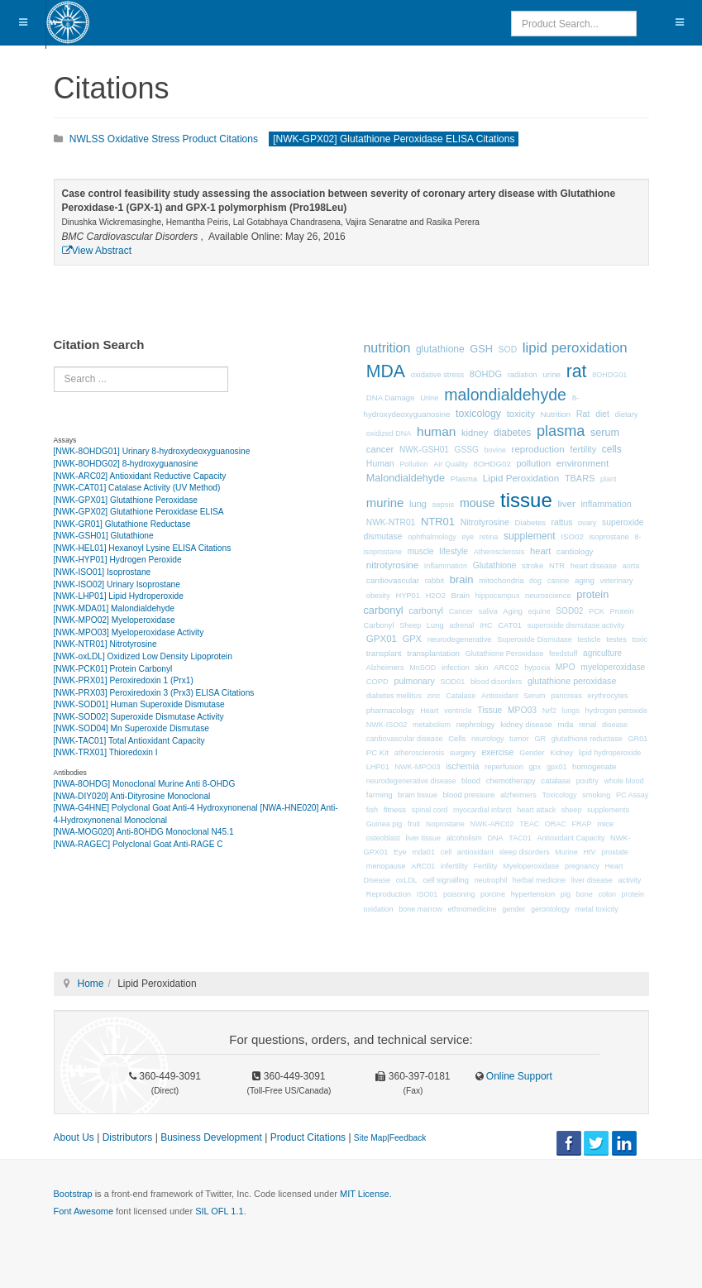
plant (608, 479)
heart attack (536, 810)
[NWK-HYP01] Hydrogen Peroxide (118, 559)
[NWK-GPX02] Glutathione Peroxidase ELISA (139, 511)
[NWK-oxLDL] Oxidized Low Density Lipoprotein (143, 656)
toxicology (478, 413)
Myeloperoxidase (531, 866)
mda (566, 724)
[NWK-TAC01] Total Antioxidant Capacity (129, 740)
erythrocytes (607, 696)
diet (602, 414)
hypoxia (537, 667)
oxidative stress (437, 375)
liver (566, 503)
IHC (486, 625)
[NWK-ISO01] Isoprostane (102, 572)
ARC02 (506, 667)
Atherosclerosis (499, 552)
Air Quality (450, 464)
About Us (74, 1137)
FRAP (582, 824)
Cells (457, 738)
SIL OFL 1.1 (219, 1211)
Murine (566, 852)
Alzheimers (385, 667)
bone (584, 894)
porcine (492, 894)
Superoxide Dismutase (534, 639)
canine (558, 581)
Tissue (489, 710)
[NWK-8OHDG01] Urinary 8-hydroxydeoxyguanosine (152, 451)
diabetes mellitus (394, 696)
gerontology (550, 909)
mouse (477, 503)
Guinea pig (384, 824)
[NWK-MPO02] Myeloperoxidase (114, 620)
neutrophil (491, 880)
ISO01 (427, 894)
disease (615, 725)
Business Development (211, 1137)
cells (612, 449)
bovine (495, 450)
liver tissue (424, 838)
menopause (386, 866)
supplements (608, 810)
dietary (626, 414)
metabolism (432, 725)
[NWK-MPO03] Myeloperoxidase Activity (129, 632)
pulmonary (414, 681)
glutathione (440, 349)
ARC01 (423, 866)
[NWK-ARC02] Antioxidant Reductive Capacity (140, 476)
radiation (522, 375)
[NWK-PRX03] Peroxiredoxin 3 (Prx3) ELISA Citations (154, 692)
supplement (530, 536)
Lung (435, 625)
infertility (454, 866)
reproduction (538, 449)
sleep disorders (524, 852)
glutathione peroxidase (572, 681)
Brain (460, 595)
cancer (380, 449)
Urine (429, 398)
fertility (583, 449)
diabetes (512, 432)
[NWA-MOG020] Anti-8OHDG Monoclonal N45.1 (144, 831)
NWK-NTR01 (390, 522)
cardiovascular (392, 580)
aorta (631, 566)
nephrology (475, 724)
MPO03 (522, 710)
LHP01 (377, 767)
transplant (384, 653)
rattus (562, 522)
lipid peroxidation (575, 348)
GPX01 (381, 639)
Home (91, 983)
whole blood (623, 781)
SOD (508, 349)
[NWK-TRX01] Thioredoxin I (106, 752)
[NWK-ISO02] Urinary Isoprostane (117, 584)
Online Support (518, 1076)
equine (539, 611)
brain (462, 579)
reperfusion (504, 767)
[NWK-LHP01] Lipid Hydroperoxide (119, 596)
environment (582, 463)
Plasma (464, 478)
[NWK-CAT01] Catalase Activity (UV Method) (137, 487)
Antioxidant (499, 696)
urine (551, 374)
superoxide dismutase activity (576, 625)
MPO (565, 667)
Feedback (408, 1137)
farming (379, 794)
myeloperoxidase (612, 667)
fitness (395, 809)
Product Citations (308, 1137)
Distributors (128, 1137)
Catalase (460, 696)
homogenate (594, 766)
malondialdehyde (505, 394)
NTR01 (438, 521)
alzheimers (518, 795)
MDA (385, 371)
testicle (588, 639)
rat (576, 371)
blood (470, 781)
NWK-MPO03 (417, 767)
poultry (587, 781)
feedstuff (563, 653)
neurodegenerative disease (411, 781)
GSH (481, 348)
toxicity (521, 414)
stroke (532, 565)
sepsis (443, 504)
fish (372, 810)
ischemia (462, 766)
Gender (531, 753)
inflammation (605, 504)
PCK (596, 611)
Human (380, 463)
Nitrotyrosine (485, 522)
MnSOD (422, 667)
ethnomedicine (471, 909)
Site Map (370, 1137)
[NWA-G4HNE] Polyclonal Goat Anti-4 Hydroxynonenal (156, 807)
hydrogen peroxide (616, 710)
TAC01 (520, 838)
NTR (557, 566)
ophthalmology (432, 537)
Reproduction (388, 894)
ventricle (458, 710)
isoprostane (608, 537)
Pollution (413, 464)
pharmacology (390, 710)
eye (467, 537)
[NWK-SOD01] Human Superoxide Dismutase (139, 704)
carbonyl (425, 610)
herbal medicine (539, 880)
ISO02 (572, 536)
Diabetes (530, 522)
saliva (488, 611)
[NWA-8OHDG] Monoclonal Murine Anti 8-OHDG (145, 783)
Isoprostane (445, 824)
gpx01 (557, 767)
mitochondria (501, 580)
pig (566, 894)
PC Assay (632, 795)
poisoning (459, 894)
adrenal (461, 625)
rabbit (434, 581)
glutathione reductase (587, 739)
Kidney (561, 753)
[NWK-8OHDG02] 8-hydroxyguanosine (126, 463)
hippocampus (497, 595)
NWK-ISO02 (387, 725)
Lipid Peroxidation (521, 477)
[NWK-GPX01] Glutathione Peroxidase (126, 500)
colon (607, 894)
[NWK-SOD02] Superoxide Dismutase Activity (139, 716)
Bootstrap (73, 1194)
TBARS (580, 478)
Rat (583, 414)
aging (585, 580)
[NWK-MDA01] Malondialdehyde (114, 608)
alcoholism (464, 838)
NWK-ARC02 (491, 824)
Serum (534, 696)
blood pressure (469, 794)
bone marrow (420, 909)
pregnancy (582, 866)
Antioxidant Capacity (570, 838)
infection (456, 667)
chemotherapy (511, 780)
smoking (596, 795)
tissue (526, 500)
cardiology (574, 551)
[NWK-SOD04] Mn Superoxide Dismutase (132, 728)
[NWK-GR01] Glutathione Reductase (122, 524)
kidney (474, 433)
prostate (614, 852)
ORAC (555, 824)
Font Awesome (84, 1211)
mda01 (423, 852)
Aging (513, 611)
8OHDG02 (492, 463)
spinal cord (430, 810)
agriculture (602, 653)
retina (489, 537)
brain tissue (417, 795)
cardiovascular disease (404, 739)
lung (418, 504)
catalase (556, 780)
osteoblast (383, 838)
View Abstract (96, 250)
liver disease (592, 880)
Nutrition (555, 414)
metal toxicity (596, 909)
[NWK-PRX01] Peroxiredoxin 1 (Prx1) (123, 680)
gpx (535, 767)
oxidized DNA (389, 433)
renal (587, 724)
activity (630, 880)
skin (481, 667)
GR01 (637, 739)
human (436, 431)
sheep (571, 810)
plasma (561, 431)
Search (54, 366)
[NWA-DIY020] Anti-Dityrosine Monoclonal (132, 796)
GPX (412, 639)
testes (616, 639)
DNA (495, 838)
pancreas (566, 696)
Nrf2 (549, 710)
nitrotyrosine (392, 564)
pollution (534, 463)
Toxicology (559, 795)
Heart (429, 710)
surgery (463, 752)
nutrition (387, 348)
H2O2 (436, 595)
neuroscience (548, 595)
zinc (434, 696)
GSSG (467, 449)
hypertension (533, 894)
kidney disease (526, 724)
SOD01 (452, 682)
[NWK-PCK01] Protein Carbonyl (113, 668)
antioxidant (475, 852)
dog (535, 581)
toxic (639, 639)
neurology (487, 739)
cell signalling (446, 880)
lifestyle (453, 551)
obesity (378, 595)
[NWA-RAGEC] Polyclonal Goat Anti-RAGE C (138, 844)
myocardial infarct (482, 810)
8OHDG (486, 374)
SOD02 (569, 610)
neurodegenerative (459, 639)
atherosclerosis (419, 753)
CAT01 (510, 625)
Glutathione (495, 565)
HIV (589, 852)
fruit (414, 824)
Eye (400, 852)
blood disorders (496, 682)
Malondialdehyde (405, 478)
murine (385, 503)
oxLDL (407, 880)
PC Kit (377, 752)
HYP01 (407, 595)
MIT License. (366, 1194)
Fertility (486, 866)
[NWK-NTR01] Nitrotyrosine (105, 644)
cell (446, 852)
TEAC (529, 824)
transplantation (433, 653)
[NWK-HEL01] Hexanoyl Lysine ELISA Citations (143, 548)
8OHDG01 (609, 375)
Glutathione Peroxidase (505, 653)
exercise (497, 752)
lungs (570, 710)
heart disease (594, 566)
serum (604, 432)
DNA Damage (390, 397)
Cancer (461, 611)
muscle (421, 551)
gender (513, 909)
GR (540, 739)
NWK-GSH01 (424, 449)
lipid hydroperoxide (610, 753)
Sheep (410, 625)
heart (540, 551)
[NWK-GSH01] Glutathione (104, 535)
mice (605, 823)
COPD (377, 682)
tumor (519, 739)
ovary (587, 523)
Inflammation (445, 566)
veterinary (616, 581)
